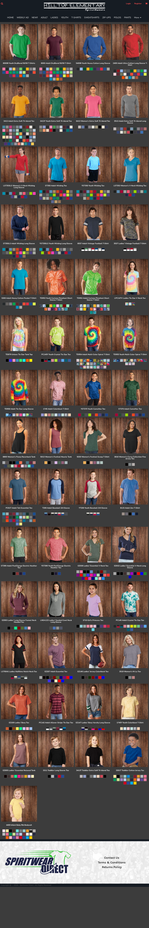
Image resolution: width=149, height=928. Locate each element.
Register (138, 3)
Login (128, 3)
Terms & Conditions (112, 862)
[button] (2, 3)
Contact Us (111, 857)
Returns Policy (112, 867)
